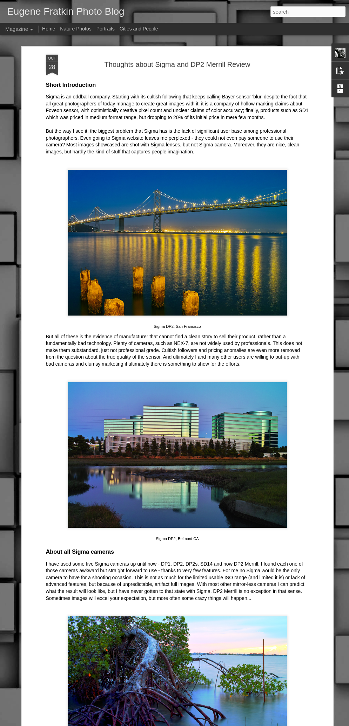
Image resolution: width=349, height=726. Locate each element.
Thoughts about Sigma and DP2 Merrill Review (177, 64)
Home (48, 29)
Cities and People (139, 29)
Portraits (105, 29)
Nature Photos (76, 29)
